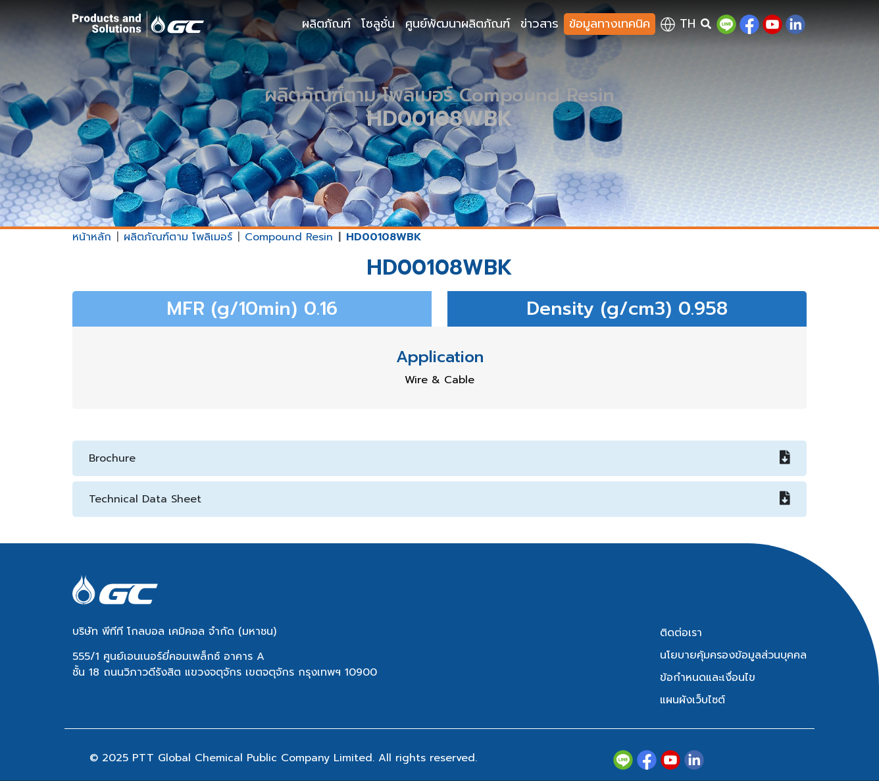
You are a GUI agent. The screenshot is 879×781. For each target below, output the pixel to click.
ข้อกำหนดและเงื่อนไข (707, 678)
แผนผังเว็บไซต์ (692, 700)
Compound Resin (289, 237)
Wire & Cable (439, 380)
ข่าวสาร (539, 23)
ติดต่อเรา (681, 633)
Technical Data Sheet (439, 499)
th (678, 23)
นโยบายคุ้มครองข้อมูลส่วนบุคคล (733, 655)
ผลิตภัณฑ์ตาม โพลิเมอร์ (178, 237)
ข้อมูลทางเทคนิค (609, 23)
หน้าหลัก (91, 237)
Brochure (439, 458)
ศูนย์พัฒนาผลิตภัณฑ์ (457, 23)
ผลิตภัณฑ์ (326, 23)
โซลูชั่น (378, 23)
